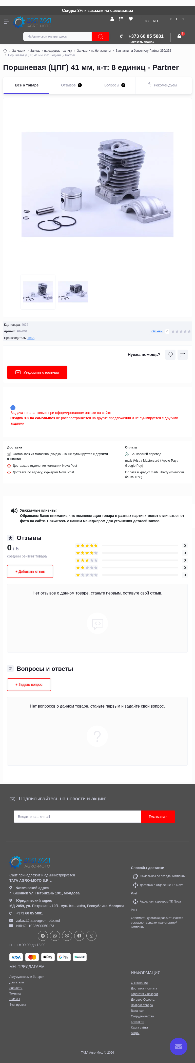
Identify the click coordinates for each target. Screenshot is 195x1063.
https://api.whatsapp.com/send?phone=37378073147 (55, 936)
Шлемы (14, 999)
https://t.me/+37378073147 (43, 936)
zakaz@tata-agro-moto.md (34, 920)
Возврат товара (142, 1005)
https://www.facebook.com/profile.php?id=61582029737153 (79, 936)
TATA (30, 338)
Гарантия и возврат (144, 994)
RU (155, 21)
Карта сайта (139, 1027)
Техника (15, 993)
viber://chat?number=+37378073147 (67, 936)
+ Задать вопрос (29, 684)
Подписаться (158, 816)
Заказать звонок (142, 42)
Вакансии (137, 1011)
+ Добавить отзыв (30, 571)
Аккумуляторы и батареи (26, 977)
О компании (139, 983)
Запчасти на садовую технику (51, 50)
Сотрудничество (142, 1016)
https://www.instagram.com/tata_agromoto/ (91, 936)
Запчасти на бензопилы (93, 50)
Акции (135, 1033)
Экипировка (17, 1004)
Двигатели (16, 982)
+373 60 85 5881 (26, 913)
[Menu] (6, 21)
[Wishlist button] (170, 355)
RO (146, 21)
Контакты (137, 1022)
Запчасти (18, 50)
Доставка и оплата (144, 988)
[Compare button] (183, 355)
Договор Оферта (142, 999)
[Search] (100, 36)
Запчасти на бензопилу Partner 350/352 (143, 50)
